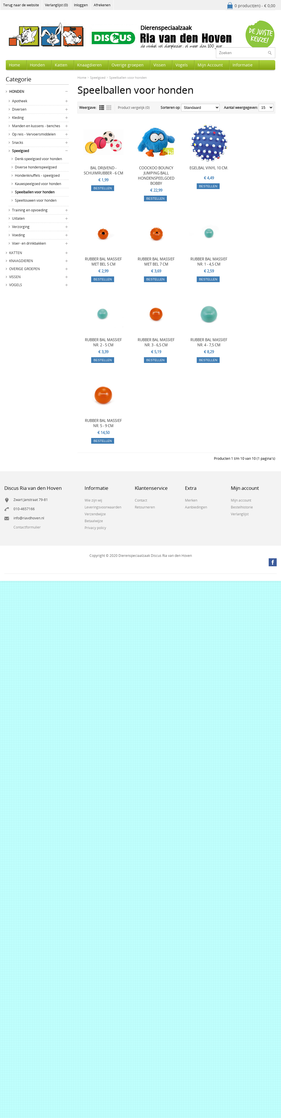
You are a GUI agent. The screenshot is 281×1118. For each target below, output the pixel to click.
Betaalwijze (94, 520)
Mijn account (241, 500)
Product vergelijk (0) (134, 107)
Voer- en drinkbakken (29, 243)
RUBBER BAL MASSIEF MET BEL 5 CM (103, 261)
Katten (61, 65)
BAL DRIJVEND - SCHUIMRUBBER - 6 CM (103, 170)
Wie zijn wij (93, 500)
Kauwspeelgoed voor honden (38, 183)
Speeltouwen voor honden (35, 200)
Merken (191, 500)
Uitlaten (18, 218)
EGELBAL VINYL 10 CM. (209, 167)
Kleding (18, 117)
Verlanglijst (240, 514)
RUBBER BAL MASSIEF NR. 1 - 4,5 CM (208, 261)
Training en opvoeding (30, 210)
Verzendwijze (95, 514)
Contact (141, 500)
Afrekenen (102, 5)
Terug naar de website (21, 5)
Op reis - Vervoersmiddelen (34, 134)
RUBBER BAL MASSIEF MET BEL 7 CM (156, 261)
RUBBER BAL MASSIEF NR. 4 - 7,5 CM (208, 342)
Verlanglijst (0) (56, 5)
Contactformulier (27, 527)
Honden (37, 65)
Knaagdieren (89, 65)
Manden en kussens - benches (36, 125)
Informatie (243, 65)
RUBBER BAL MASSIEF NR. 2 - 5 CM (103, 342)
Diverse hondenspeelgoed (36, 167)
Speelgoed (20, 150)
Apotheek (19, 101)
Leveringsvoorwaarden (103, 507)
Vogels (181, 65)
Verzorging (21, 226)
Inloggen (81, 5)
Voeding (18, 235)
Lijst (101, 107)
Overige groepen (128, 65)
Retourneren (145, 507)
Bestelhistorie (242, 507)
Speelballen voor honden (34, 192)
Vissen (159, 65)
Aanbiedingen (196, 507)
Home (14, 65)
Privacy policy (95, 527)
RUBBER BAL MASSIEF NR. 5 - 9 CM (103, 423)
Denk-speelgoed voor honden (38, 158)
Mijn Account (210, 65)
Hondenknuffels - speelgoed (37, 175)
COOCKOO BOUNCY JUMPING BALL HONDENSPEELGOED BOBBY (156, 175)
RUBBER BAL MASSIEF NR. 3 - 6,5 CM (156, 342)
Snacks (17, 142)
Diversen (19, 109)
